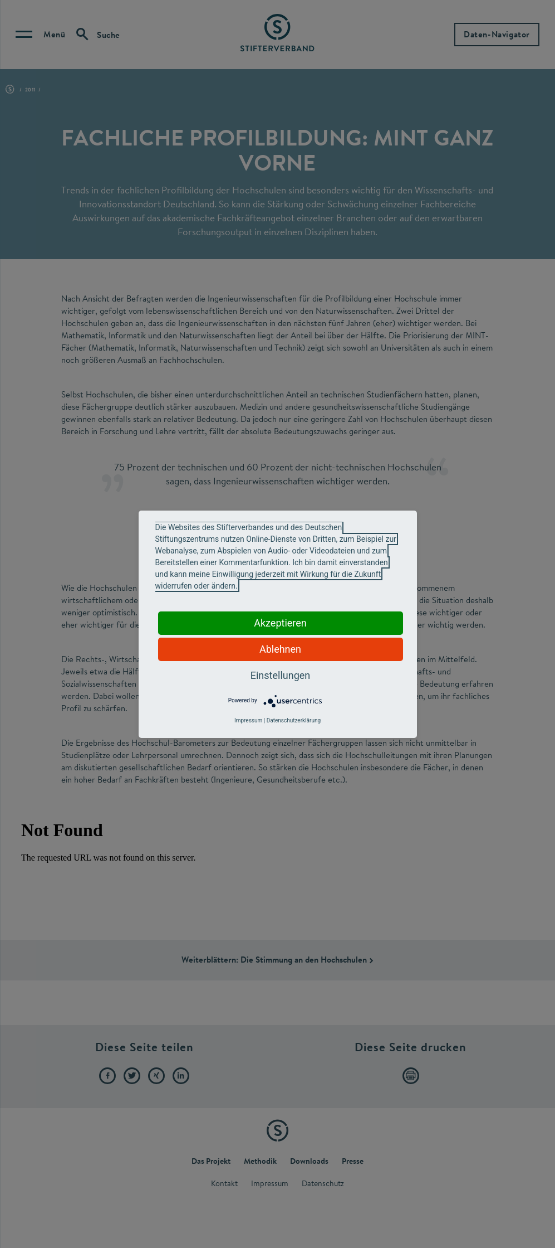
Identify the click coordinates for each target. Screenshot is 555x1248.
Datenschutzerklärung (294, 720)
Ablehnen (280, 649)
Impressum (248, 720)
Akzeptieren (280, 623)
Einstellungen (280, 675)
